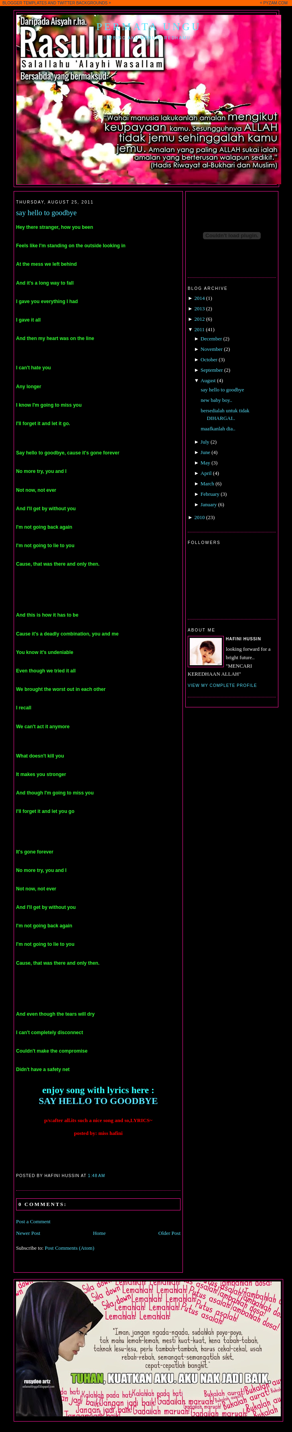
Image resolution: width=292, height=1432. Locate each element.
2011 (199, 329)
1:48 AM (96, 1175)
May (205, 463)
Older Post (169, 1233)
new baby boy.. (216, 400)
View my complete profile (222, 685)
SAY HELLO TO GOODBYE (98, 1101)
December (211, 339)
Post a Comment (33, 1221)
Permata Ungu (148, 27)
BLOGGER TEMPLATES (24, 3)
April (206, 473)
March (207, 484)
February (210, 494)
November (212, 349)
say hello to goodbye (46, 213)
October (209, 359)
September (212, 370)
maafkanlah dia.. (218, 429)
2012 (199, 319)
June (205, 452)
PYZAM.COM (275, 3)
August (208, 380)
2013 (199, 309)
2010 (199, 517)
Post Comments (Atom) (70, 1248)
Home (99, 1233)
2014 (199, 298)
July (205, 442)
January (209, 504)
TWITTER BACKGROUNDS (82, 3)
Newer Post (28, 1233)
